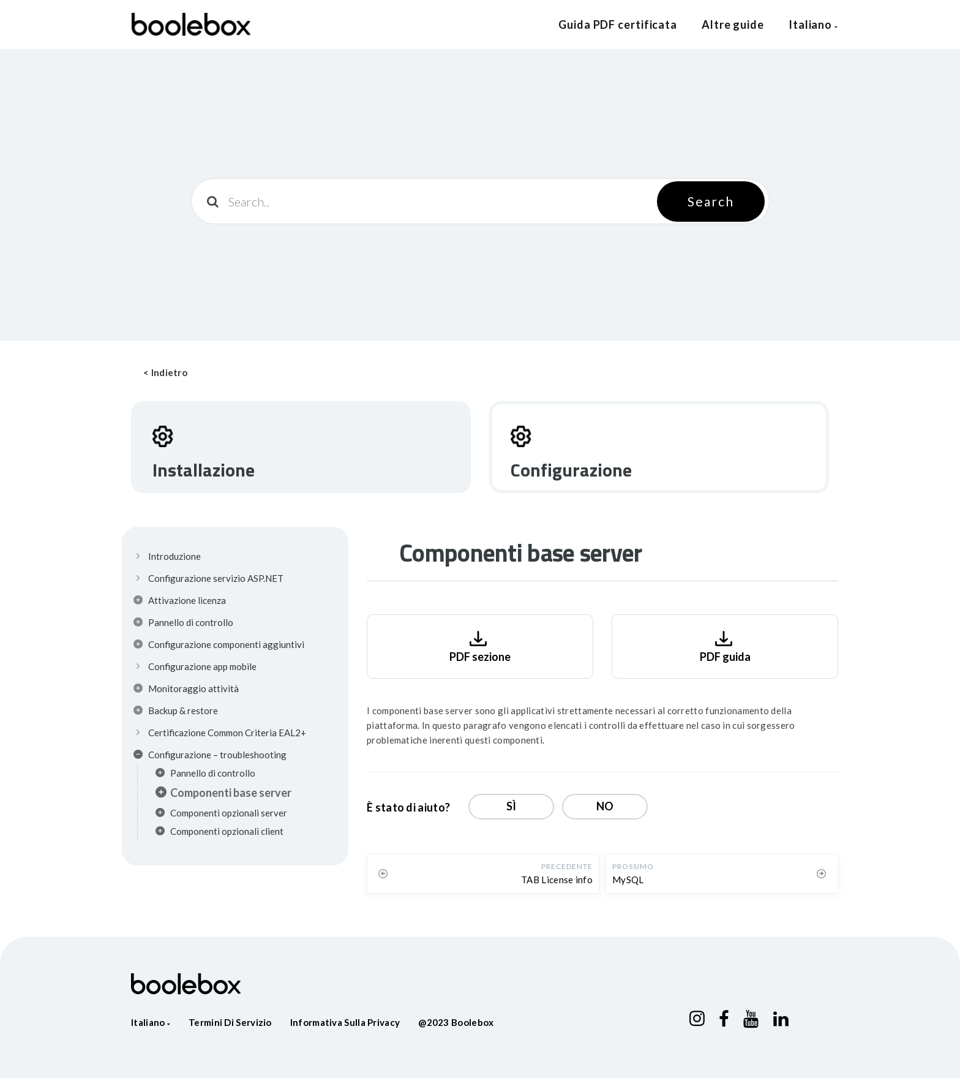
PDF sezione (480, 645)
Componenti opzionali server (221, 814)
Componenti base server (223, 793)
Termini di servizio (230, 1022)
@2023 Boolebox (455, 1022)
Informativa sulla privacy (345, 1022)
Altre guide (733, 24)
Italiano (813, 24)
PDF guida (725, 645)
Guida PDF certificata (617, 24)
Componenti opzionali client (219, 833)
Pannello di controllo (205, 774)
